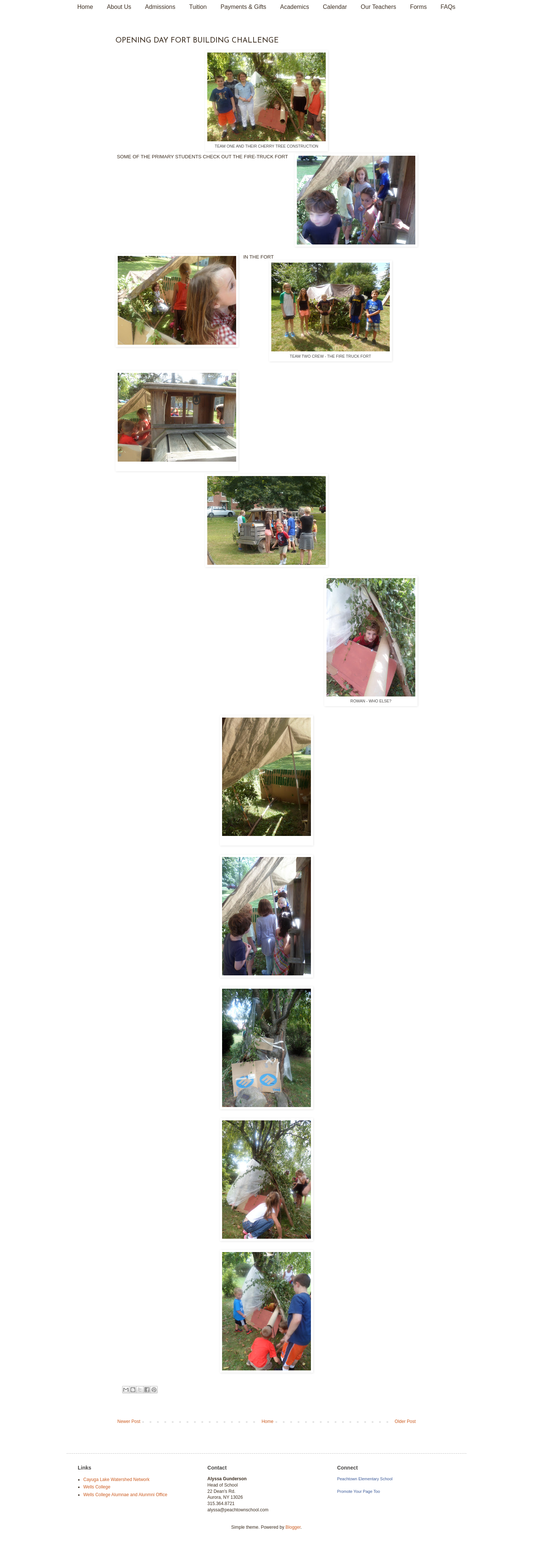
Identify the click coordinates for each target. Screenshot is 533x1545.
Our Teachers (378, 7)
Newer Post (128, 1421)
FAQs (447, 7)
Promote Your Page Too (358, 1491)
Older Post (405, 1421)
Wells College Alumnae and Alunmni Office (125, 1494)
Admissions (160, 7)
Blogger (293, 1527)
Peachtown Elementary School (365, 1479)
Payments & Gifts (243, 7)
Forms (418, 7)
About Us (119, 7)
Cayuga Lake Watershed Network (116, 1479)
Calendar (335, 7)
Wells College (96, 1487)
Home (85, 7)
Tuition (198, 7)
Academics (294, 7)
